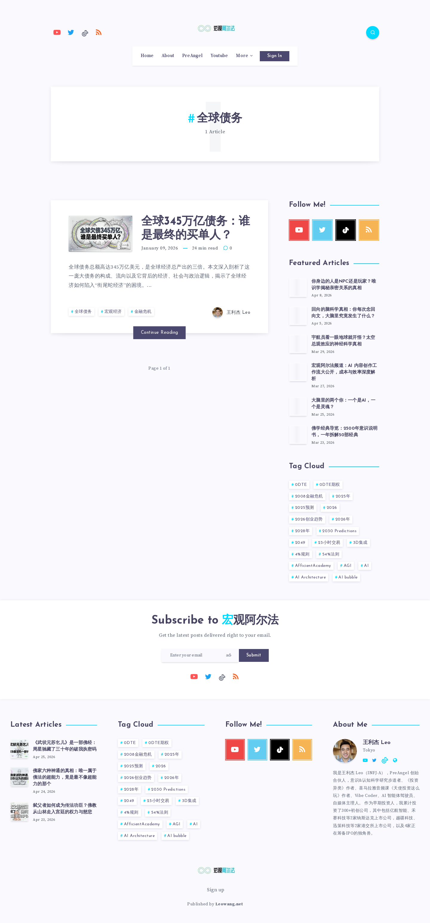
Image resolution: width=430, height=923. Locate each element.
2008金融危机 (309, 496)
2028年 (302, 531)
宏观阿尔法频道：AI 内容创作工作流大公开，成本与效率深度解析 (344, 372)
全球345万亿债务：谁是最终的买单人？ (195, 228)
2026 (332, 508)
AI (366, 566)
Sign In (274, 56)
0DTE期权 (330, 485)
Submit (253, 655)
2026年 (342, 519)
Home (147, 56)
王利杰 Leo (377, 743)
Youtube (219, 56)
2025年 (343, 496)
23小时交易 (329, 543)
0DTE (301, 485)
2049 (300, 543)
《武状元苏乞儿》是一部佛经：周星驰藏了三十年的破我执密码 (65, 746)
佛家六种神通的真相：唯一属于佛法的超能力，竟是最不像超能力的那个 (65, 777)
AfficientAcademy (313, 566)
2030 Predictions (339, 531)
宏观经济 (113, 312)
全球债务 (83, 312)
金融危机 (143, 312)
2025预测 (304, 508)
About (168, 56)
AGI (348, 566)
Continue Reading (159, 332)
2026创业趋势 (309, 519)
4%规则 (302, 554)
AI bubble (348, 577)
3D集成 (360, 543)
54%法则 (331, 554)
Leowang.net (229, 904)
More (242, 56)
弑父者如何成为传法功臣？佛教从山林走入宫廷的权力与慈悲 (65, 809)
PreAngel (192, 56)
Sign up (216, 890)
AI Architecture (310, 577)
